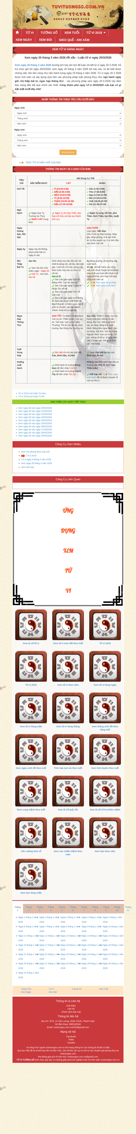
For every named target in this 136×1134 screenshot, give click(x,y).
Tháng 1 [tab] (18, 908)
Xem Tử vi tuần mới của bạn (43, 162)
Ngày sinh (19, 108)
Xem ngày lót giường (106, 282)
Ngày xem (19, 129)
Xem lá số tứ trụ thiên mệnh (105, 809)
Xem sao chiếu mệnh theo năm (68, 853)
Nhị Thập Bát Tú (20, 264)
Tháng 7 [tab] (84, 908)
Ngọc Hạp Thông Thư (20, 320)
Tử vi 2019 (31, 685)
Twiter (71, 1039)
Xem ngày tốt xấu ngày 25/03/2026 (35, 423)
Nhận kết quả (68, 152)
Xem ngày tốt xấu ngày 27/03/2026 (35, 429)
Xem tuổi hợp (27, 467)
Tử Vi (30, 32)
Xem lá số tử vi (31, 643)
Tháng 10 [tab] (117, 908)
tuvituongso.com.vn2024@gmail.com (71, 1027)
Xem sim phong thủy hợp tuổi (35, 451)
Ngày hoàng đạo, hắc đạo (21, 232)
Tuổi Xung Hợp (19, 352)
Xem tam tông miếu (31, 892)
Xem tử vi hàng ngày (105, 685)
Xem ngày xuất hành (106, 285)
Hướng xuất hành (20, 365)
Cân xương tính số (31, 851)
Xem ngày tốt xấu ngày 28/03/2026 (35, 432)
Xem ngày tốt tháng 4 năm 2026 (36, 463)
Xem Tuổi (71, 32)
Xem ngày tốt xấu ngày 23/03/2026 (35, 417)
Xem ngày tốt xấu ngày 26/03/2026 (35, 426)
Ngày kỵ (21, 249)
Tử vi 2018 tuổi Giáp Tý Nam (32, 393)
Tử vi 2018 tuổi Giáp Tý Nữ (31, 396)
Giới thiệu (71, 1005)
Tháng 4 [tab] (51, 908)
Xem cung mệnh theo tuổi (31, 809)
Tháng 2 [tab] (29, 908)
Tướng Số (49, 32)
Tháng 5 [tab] (62, 908)
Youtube (71, 1042)
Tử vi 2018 (31, 455)
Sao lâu (32, 261)
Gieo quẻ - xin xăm (74, 40)
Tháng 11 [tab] (128, 908)
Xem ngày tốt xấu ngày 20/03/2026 (35, 408)
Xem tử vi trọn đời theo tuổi (68, 643)
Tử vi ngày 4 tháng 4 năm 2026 (36, 459)
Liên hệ (71, 1009)
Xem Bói (45, 39)
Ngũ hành (19, 211)
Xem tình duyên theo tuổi (105, 768)
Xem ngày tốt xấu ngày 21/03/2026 (35, 411)
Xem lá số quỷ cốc (68, 809)
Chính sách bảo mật (71, 1012)
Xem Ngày (24, 39)
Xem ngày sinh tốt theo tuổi (31, 768)
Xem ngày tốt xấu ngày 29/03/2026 (35, 435)
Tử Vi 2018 (94, 32)
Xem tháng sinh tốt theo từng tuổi (105, 728)
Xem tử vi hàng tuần (31, 726)
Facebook (71, 1036)
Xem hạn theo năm (105, 851)
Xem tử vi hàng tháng (68, 726)
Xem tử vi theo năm (68, 685)
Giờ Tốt (21, 189)
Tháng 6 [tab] (73, 908)
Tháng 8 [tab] (95, 908)
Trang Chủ (26, 989)
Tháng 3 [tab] (40, 908)
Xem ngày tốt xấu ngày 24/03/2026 (35, 420)
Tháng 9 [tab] (106, 908)
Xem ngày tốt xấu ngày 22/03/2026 (35, 414)
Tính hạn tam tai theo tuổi (68, 768)
